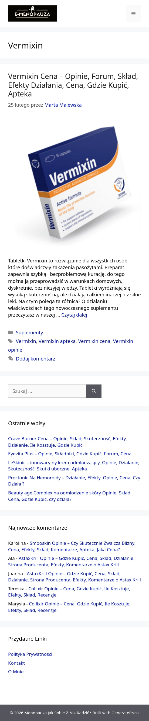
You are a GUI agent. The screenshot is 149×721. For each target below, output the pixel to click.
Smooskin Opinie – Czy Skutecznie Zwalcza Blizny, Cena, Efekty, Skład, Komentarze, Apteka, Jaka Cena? (72, 546)
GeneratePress (125, 712)
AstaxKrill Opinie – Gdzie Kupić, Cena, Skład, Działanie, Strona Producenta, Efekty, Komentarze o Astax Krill (71, 561)
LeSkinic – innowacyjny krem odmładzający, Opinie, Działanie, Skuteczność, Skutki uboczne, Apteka (74, 465)
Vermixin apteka (57, 341)
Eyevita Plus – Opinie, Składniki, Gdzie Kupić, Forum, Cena (69, 453)
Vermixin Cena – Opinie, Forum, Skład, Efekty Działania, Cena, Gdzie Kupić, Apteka (73, 85)
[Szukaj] (93, 391)
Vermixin (26, 341)
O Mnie (16, 671)
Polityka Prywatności (30, 654)
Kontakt (16, 663)
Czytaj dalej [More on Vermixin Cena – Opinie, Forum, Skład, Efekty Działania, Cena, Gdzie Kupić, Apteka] (74, 314)
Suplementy (29, 332)
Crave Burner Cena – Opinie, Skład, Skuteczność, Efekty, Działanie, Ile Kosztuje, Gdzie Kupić (67, 441)
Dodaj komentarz (35, 358)
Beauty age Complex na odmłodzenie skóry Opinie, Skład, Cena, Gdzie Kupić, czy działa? (70, 496)
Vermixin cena (94, 341)
